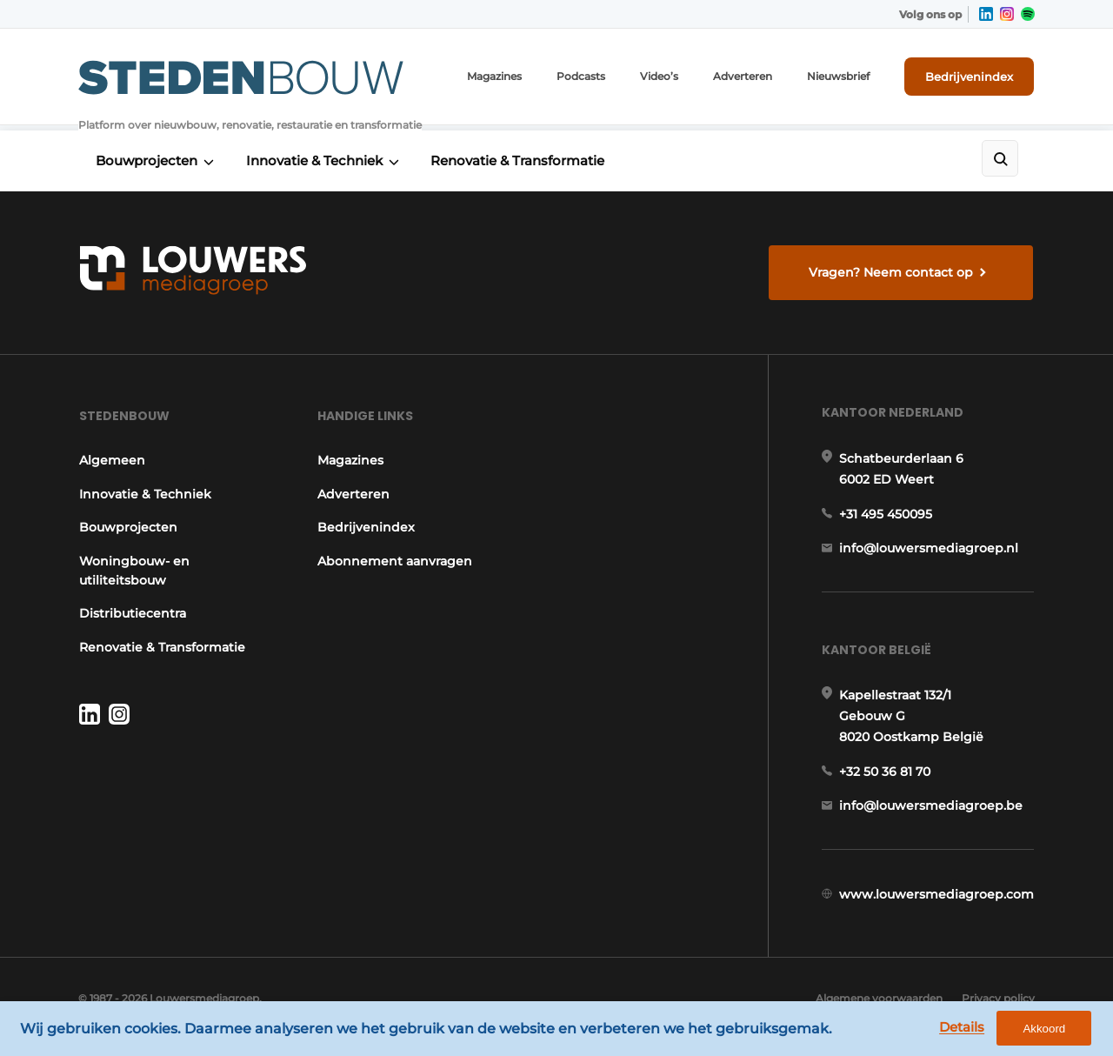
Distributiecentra (131, 615)
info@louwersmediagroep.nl (929, 553)
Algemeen (111, 463)
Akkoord (1048, 1029)
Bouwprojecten (146, 158)
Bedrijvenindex (970, 77)
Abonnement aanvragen (394, 563)
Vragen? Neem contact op (892, 269)
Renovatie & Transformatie (522, 158)
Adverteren (743, 77)
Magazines (495, 77)
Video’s (660, 77)
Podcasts (581, 77)
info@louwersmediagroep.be (931, 814)
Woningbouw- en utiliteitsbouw (133, 572)
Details (966, 1028)
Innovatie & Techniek (316, 158)
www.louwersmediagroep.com (937, 904)
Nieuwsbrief (839, 77)
